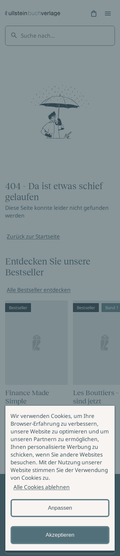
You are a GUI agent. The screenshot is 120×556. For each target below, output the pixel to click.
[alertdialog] (60, 478)
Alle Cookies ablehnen (41, 487)
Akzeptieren (60, 535)
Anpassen (60, 508)
